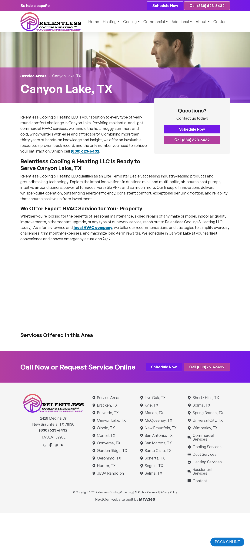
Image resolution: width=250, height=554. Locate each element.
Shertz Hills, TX (206, 397)
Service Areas (33, 76)
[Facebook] (50, 445)
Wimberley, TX (205, 428)
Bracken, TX (107, 405)
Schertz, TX (155, 458)
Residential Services (209, 471)
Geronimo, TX (109, 458)
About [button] (200, 21)
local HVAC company (93, 227)
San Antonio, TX (158, 435)
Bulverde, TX (107, 413)
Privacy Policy (169, 492)
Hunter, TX (106, 465)
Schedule (165, 5)
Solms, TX (201, 405)
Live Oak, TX (155, 397)
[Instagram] (56, 445)
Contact (220, 21)
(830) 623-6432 (85, 151)
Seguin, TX (154, 465)
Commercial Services (209, 437)
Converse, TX (108, 443)
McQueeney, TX (158, 420)
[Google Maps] (44, 445)
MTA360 (147, 499)
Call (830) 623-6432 (207, 5)
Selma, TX (153, 473)
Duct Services (204, 454)
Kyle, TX (151, 405)
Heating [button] (108, 21)
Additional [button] (179, 21)
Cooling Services (207, 447)
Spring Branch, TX (208, 413)
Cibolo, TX (106, 428)
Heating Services (207, 462)
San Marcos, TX (158, 443)
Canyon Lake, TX (111, 420)
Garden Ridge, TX (112, 450)
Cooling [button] (128, 21)
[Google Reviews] (61, 445)
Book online (227, 541)
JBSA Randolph (110, 473)
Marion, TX (154, 413)
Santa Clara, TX (158, 450)
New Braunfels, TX (160, 428)
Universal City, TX (207, 420)
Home (91, 21)
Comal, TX (106, 435)
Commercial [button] (153, 21)
